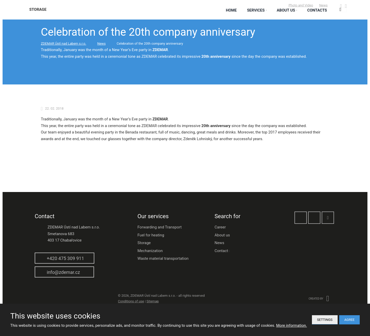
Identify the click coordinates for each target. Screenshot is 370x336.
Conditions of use (131, 301)
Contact (221, 250)
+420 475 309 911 (65, 258)
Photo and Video (301, 5)
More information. (291, 325)
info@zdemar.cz (63, 272)
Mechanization (150, 250)
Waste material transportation (163, 258)
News (323, 5)
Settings (324, 320)
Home (231, 10)
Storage (144, 243)
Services (255, 10)
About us (222, 235)
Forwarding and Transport (159, 227)
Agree (349, 320)
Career (220, 227)
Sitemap (152, 301)
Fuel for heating (150, 235)
